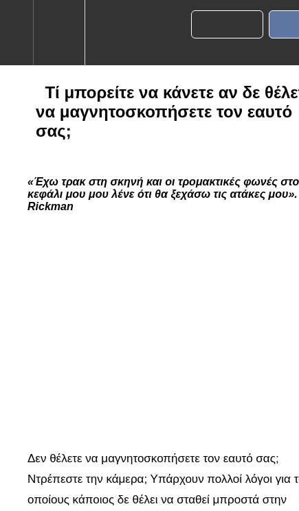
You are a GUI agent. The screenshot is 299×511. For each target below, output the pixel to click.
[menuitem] (59, 32)
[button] (16, 32)
